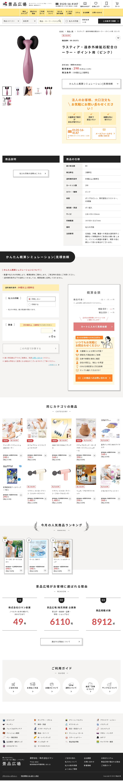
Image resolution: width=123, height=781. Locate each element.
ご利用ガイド (52, 365)
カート (117, 6)
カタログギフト (10, 746)
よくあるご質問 (71, 769)
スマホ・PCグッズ (42, 728)
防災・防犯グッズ (73, 728)
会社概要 (87, 758)
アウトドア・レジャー (106, 720)
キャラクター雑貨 (104, 742)
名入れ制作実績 (71, 765)
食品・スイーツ (41, 733)
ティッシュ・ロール (74, 733)
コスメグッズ (103, 728)
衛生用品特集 (72, 742)
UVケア (100, 737)
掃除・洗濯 (40, 724)
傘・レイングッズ (42, 737)
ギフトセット (72, 724)
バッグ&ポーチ (41, 742)
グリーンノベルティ (74, 720)
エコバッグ (9, 720)
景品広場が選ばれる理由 (110, 761)
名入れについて (71, 761)
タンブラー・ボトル (43, 720)
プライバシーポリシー (9, 776)
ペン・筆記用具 (10, 737)
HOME (61, 31)
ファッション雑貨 (11, 733)
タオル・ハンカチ (104, 733)
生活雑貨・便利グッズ (12, 742)
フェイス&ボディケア (12, 728)
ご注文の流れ (70, 758)
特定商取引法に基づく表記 (30, 776)
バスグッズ (102, 724)
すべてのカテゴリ (42, 746)
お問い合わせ (37, 358)
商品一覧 (70, 31)
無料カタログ (84, 6)
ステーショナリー (73, 737)
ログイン (107, 6)
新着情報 (87, 765)
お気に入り (96, 6)
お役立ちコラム (107, 758)
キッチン (8, 724)
